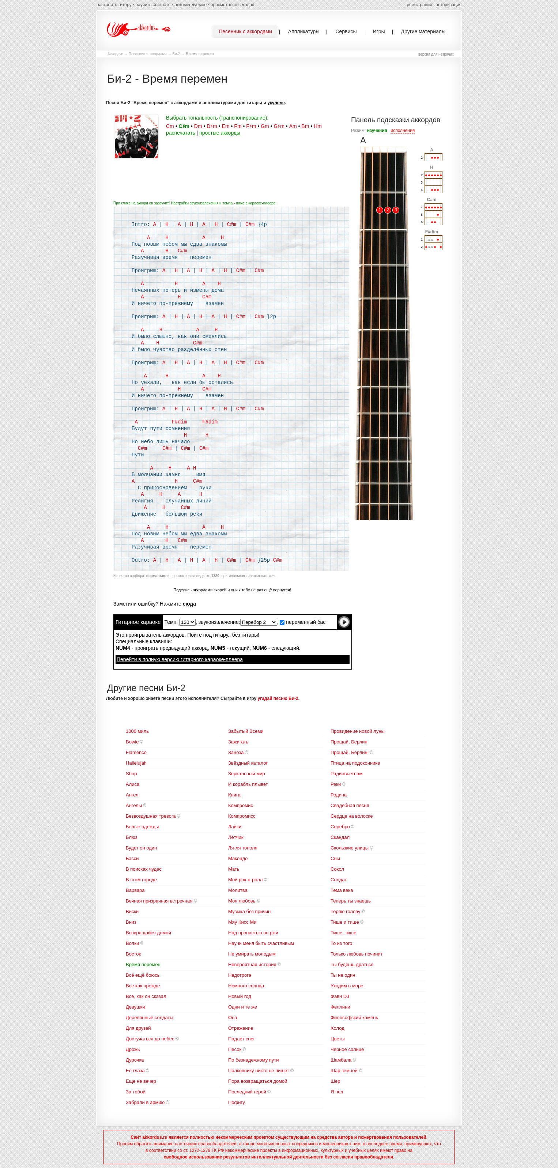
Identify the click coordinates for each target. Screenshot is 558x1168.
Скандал (340, 837)
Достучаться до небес (150, 1038)
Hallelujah (136, 763)
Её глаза (135, 1070)
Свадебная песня (350, 805)
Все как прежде (143, 985)
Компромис (240, 805)
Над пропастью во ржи (253, 932)
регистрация (419, 4)
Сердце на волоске (352, 816)
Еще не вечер (141, 1081)
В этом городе (141, 879)
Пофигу (236, 1102)
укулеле (275, 102)
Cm (170, 126)
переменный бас (302, 622)
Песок (234, 1049)
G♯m (279, 126)
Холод (337, 1028)
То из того (341, 943)
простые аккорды (219, 133)
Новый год (239, 996)
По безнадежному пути (253, 1060)
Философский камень (354, 1017)
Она (232, 1017)
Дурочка (135, 1060)
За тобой (136, 1091)
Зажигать (238, 742)
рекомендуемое (190, 4)
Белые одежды (142, 826)
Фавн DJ (340, 996)
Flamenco (136, 752)
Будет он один (141, 848)
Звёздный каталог (248, 763)
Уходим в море (347, 985)
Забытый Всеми (246, 731)
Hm (318, 126)
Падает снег (241, 1038)
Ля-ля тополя (242, 848)
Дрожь (133, 1049)
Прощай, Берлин (349, 742)
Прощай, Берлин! (350, 752)
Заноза (236, 752)
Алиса (132, 784)
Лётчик (235, 837)
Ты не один (343, 975)
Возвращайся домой (148, 932)
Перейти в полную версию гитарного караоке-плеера (180, 659)
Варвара (135, 890)
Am (293, 126)
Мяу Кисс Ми (242, 922)
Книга (234, 795)
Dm (198, 126)
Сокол (337, 869)
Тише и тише (345, 922)
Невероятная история (252, 964)
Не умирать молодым (252, 954)
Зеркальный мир (246, 773)
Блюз (131, 837)
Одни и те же (242, 1007)
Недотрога (239, 975)
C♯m (183, 126)
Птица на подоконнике (355, 763)
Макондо (238, 858)
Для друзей (138, 1028)
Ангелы (134, 805)
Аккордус (115, 54)
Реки (336, 784)
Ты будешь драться (352, 964)
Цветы (337, 1038)
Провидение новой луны (358, 731)
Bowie (132, 742)
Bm (305, 126)
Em (226, 126)
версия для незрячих (436, 54)
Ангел (132, 795)
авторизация (448, 4)
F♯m (251, 126)
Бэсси (132, 858)
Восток (133, 954)
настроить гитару (114, 4)
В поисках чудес (144, 869)
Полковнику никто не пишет (258, 1070)
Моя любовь (242, 901)
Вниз (131, 922)
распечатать (180, 133)
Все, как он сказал (146, 996)
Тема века (342, 890)
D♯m (212, 126)
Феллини (340, 1007)
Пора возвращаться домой (257, 1081)
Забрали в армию (145, 1102)
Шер (335, 1081)
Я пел (337, 1091)
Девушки (135, 1007)
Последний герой (247, 1091)
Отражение (240, 1028)
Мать (234, 869)
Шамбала (341, 1060)
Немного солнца (246, 985)
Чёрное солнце (347, 1049)
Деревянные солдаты (149, 1017)
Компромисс (241, 816)
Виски (132, 911)
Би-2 (176, 54)
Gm (265, 126)
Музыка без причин (249, 911)
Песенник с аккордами (148, 54)
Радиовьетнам (346, 773)
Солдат (339, 879)
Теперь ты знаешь (351, 901)
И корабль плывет (248, 784)
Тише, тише (343, 932)
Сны (335, 858)
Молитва (238, 890)
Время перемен (143, 964)
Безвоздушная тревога (151, 816)
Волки (132, 943)
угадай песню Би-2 (278, 698)
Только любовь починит (357, 954)
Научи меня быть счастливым (261, 943)
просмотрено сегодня (232, 4)
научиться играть (152, 4)
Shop (131, 773)
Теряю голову (345, 911)
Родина (339, 795)
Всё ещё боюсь (142, 975)
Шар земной (344, 1070)
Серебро (340, 826)
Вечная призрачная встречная (159, 901)
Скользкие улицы (350, 848)
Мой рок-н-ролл (245, 879)
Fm (237, 126)
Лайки (234, 826)
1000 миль (137, 731)
